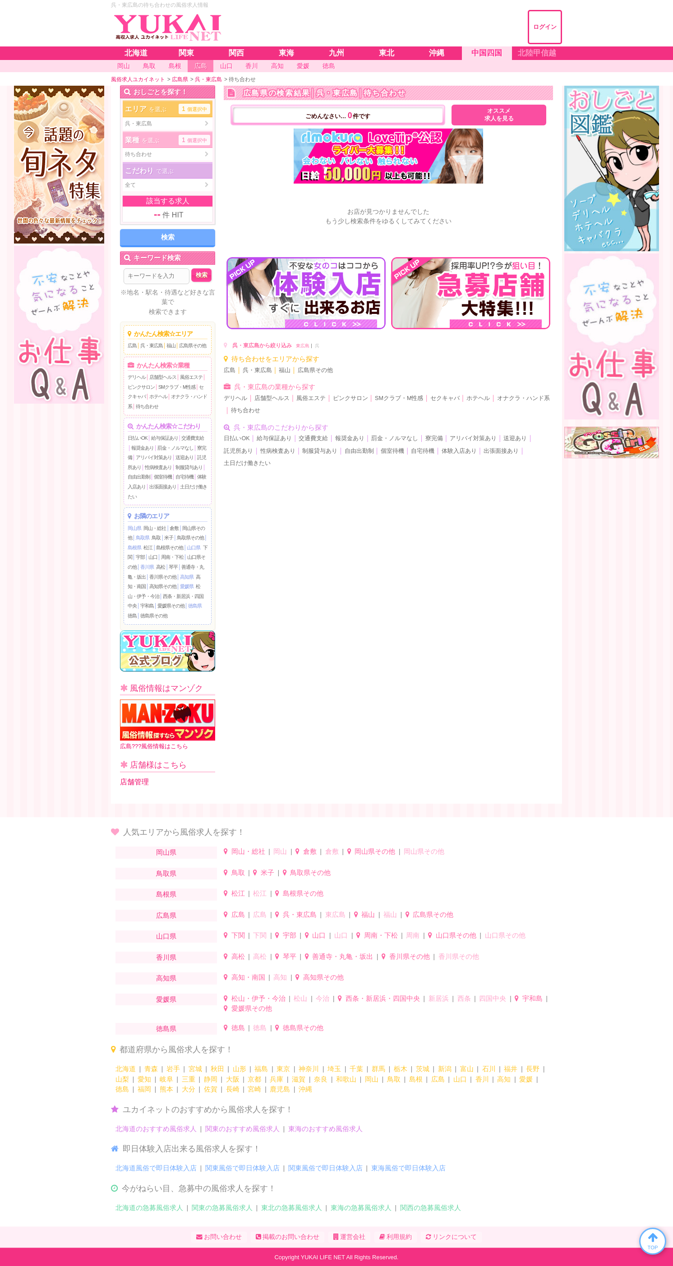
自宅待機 (184, 476)
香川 (482, 1079)
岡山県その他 (375, 851)
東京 (283, 1069)
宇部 (140, 557)
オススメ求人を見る (499, 115)
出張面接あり (162, 486)
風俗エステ (191, 377)
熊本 (166, 1089)
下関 (238, 935)
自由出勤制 (139, 476)
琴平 (173, 567)
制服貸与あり (189, 467)
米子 (168, 537)
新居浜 (439, 998)
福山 (170, 345)
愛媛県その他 (170, 605)
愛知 (144, 1079)
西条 (464, 998)
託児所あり (238, 451)
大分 (188, 1089)
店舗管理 (134, 782)
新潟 (445, 1069)
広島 (132, 345)
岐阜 (166, 1079)
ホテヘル (158, 396)
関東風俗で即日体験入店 (242, 1168)
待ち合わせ (147, 406)
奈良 (320, 1079)
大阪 (233, 1079)
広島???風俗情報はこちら (167, 725)
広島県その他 (192, 345)
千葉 (356, 1069)
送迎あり (184, 457)
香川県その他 (162, 577)
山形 (239, 1069)
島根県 (134, 547)
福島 (261, 1069)
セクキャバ (445, 398)
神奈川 (309, 1069)
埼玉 (334, 1069)
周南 (412, 935)
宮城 (195, 1069)
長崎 (233, 1089)
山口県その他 (456, 935)
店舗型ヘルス (162, 377)
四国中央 (492, 998)
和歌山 (346, 1079)
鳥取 (156, 537)
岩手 (173, 1069)
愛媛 (526, 1079)
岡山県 (134, 528)
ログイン (545, 26)
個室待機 (163, 476)
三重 (188, 1079)
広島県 (166, 915)
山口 (152, 557)
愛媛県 (187, 586)
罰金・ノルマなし (175, 448)
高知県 (187, 577)
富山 (467, 1069)
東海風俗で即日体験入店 (408, 1168)
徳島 (132, 615)
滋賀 (298, 1079)
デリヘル (137, 377)
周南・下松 (172, 557)
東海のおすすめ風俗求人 (325, 1128)
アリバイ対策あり (154, 457)
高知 (280, 977)
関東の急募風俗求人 (222, 1207)
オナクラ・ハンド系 (523, 398)
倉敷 (174, 528)
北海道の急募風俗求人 (149, 1207)
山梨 (122, 1079)
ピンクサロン (141, 387)
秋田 (217, 1069)
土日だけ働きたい (247, 463)
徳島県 (195, 605)
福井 (510, 1069)
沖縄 (305, 1089)
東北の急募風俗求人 (291, 1207)
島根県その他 (169, 547)
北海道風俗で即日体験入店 (156, 1168)
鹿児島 (280, 1089)
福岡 (144, 1089)
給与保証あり (164, 438)
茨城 (422, 1069)
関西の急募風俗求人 (430, 1207)
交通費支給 (192, 438)
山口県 (193, 547)
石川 (489, 1069)
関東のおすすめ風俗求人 (242, 1128)
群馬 (378, 1069)
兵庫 (276, 1079)
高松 (160, 567)
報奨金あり (142, 448)
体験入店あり (459, 451)
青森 (151, 1069)
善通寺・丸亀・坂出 (342, 956)
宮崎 (254, 1089)
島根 (416, 1079)
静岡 (210, 1079)
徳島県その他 (153, 615)
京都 (254, 1079)
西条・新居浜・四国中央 (383, 998)
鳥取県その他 (190, 537)
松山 (300, 998)
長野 (532, 1069)
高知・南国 (248, 977)
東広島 (302, 345)
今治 (322, 998)
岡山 (280, 851)
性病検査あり (158, 467)
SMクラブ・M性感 (176, 387)
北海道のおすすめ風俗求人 (156, 1128)
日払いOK (138, 438)
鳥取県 (142, 537)
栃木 (400, 1069)
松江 (147, 547)
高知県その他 (162, 586)
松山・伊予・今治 (258, 998)
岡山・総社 (154, 528)
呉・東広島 (151, 345)
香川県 (147, 567)
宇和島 (147, 605)
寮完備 (434, 438)
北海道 (125, 1069)
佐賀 (210, 1089)
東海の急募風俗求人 (361, 1207)
